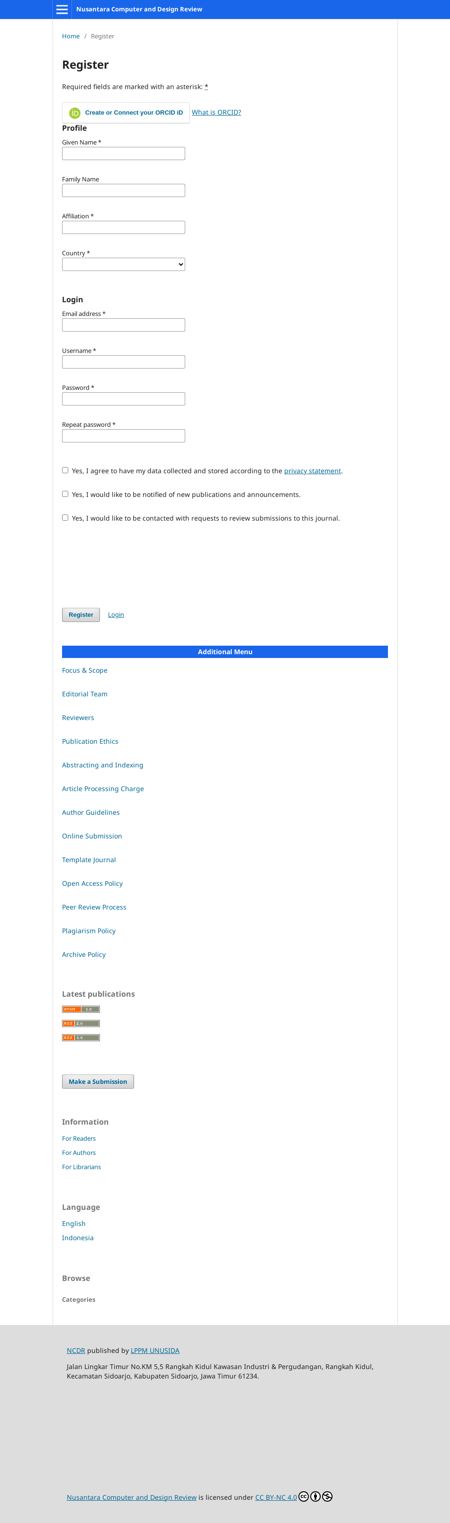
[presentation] (134, 565)
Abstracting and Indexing (103, 764)
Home (71, 36)
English (74, 1223)
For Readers (79, 1138)
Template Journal (89, 859)
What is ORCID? (216, 112)
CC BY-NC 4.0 (294, 1496)
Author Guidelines (91, 812)
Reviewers (78, 717)
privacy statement (312, 470)
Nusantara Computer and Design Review (139, 9)
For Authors (79, 1152)
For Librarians (81, 1167)
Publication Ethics (90, 741)
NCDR (76, 1350)
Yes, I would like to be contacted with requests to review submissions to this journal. (201, 518)
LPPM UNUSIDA (155, 1350)
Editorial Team (85, 693)
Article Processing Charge (103, 788)
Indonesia (78, 1237)
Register (81, 614)
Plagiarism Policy (89, 930)
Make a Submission (98, 1081)
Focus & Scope (85, 670)
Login (116, 614)
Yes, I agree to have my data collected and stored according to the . (202, 470)
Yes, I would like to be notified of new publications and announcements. (181, 494)
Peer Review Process (94, 906)
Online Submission (92, 835)
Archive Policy (84, 954)
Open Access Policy (92, 883)
